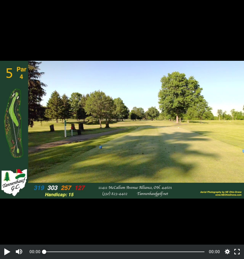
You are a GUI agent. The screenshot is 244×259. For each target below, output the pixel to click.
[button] (7, 252)
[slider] (124, 252)
